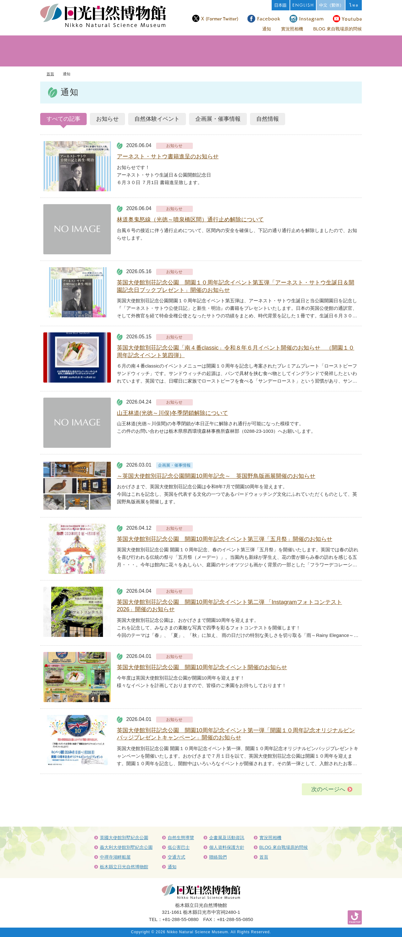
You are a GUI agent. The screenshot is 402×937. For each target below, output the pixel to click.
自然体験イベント (157, 119)
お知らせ (107, 119)
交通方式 (176, 857)
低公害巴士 (179, 847)
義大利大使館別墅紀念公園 (126, 847)
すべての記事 (63, 119)
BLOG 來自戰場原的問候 (337, 28)
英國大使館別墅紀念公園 (124, 837)
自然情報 (267, 119)
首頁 (50, 74)
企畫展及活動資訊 (226, 837)
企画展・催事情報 (218, 119)
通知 (266, 28)
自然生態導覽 (181, 837)
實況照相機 (292, 28)
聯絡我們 (218, 857)
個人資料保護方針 (226, 847)
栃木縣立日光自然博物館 (124, 866)
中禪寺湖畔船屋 (115, 857)
